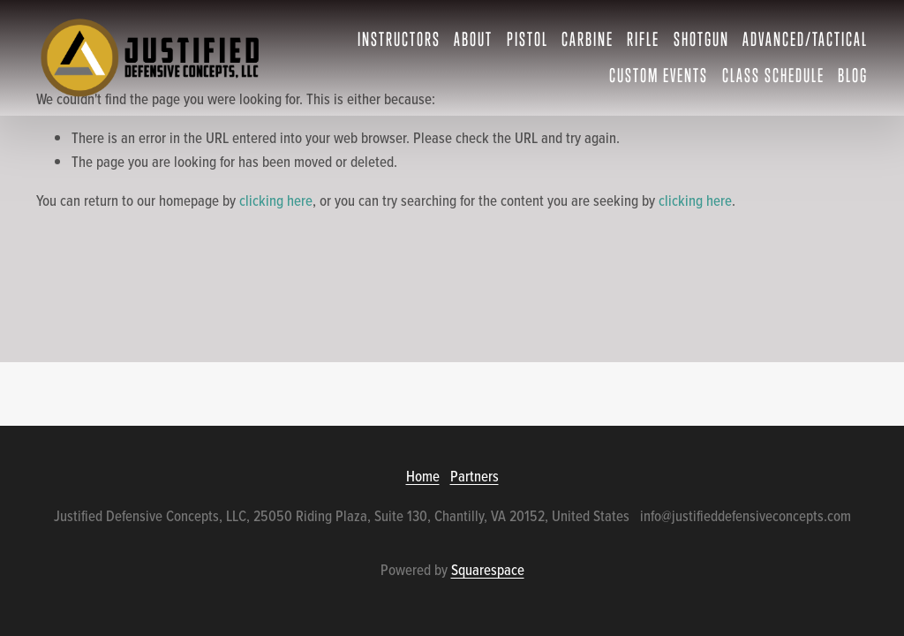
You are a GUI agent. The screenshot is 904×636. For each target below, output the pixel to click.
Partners (474, 476)
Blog (853, 75)
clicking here (276, 200)
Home (423, 476)
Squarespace (487, 569)
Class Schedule (773, 75)
